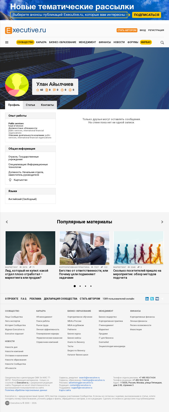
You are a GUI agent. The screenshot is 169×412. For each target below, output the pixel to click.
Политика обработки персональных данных (26, 390)
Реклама (35, 298)
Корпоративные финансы (142, 317)
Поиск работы (43, 321)
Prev (6, 222)
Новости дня (11, 347)
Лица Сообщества (14, 317)
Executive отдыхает (14, 334)
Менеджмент (87, 42)
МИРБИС (146, 42)
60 (39, 90)
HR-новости (10, 368)
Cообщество (12, 311)
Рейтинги (72, 329)
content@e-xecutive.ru (80, 385)
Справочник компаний (47, 342)
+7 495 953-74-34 (147, 377)
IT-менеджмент (106, 325)
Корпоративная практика (74, 267)
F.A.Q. (24, 298)
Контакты (47, 105)
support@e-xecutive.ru (81, 388)
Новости (119, 42)
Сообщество (25, 42)
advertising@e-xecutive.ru (81, 383)
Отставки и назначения (16, 355)
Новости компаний (14, 351)
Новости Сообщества (15, 364)
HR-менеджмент (44, 317)
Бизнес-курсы (74, 334)
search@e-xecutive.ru (89, 377)
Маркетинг (11, 267)
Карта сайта (65, 390)
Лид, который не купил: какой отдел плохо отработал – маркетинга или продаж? (26, 274)
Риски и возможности (140, 325)
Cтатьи (30, 105)
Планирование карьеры (47, 334)
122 (105, 267)
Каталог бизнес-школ (78, 355)
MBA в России (74, 321)
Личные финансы (138, 321)
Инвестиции (136, 329)
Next (162, 222)
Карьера (41, 42)
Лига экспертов (12, 321)
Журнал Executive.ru (15, 329)
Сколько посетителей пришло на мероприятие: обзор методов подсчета (137, 274)
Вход (143, 30)
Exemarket (104, 342)
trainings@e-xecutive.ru (93, 380)
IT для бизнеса (106, 338)
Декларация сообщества (60, 298)
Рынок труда (42, 325)
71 (33, 267)
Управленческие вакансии (49, 338)
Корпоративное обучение (80, 317)
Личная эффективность (47, 329)
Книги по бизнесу (76, 342)
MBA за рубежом (76, 325)
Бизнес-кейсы (74, 338)
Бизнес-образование (62, 42)
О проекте (11, 298)
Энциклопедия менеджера (112, 346)
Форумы (132, 42)
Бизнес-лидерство (108, 317)
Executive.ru (22, 383)
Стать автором (127, 30)
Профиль (14, 105)
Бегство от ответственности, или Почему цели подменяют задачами (83, 274)
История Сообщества (15, 325)
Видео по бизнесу (76, 350)
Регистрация (156, 30)
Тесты (70, 346)
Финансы (105, 42)
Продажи (103, 334)
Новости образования (15, 360)
